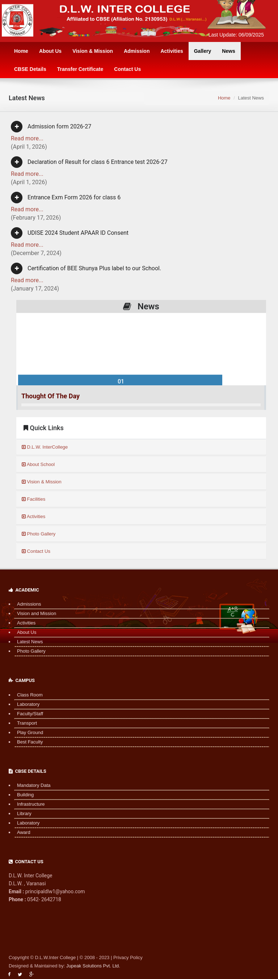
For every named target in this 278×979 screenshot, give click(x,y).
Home (21, 51)
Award (21, 832)
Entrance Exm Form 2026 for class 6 (66, 197)
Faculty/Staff (27, 713)
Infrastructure (28, 804)
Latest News (27, 641)
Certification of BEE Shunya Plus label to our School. (86, 268)
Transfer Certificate (80, 69)
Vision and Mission (33, 613)
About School (38, 464)
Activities (171, 51)
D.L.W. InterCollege (45, 447)
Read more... (27, 138)
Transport (24, 723)
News (228, 51)
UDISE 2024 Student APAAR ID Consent (70, 233)
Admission (137, 51)
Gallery (202, 51)
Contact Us (127, 69)
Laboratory (25, 704)
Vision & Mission (92, 51)
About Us (50, 51)
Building (22, 794)
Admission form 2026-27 (51, 126)
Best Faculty (27, 742)
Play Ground (27, 732)
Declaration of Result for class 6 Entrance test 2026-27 (89, 162)
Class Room (27, 695)
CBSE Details (30, 69)
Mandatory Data (31, 785)
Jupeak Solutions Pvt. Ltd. (93, 966)
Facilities (33, 499)
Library (21, 813)
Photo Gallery (38, 534)
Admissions (26, 604)
